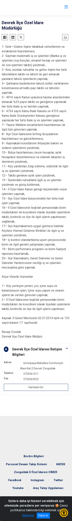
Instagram (37, 480)
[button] (36, 352)
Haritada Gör (36, 387)
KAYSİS (60, 464)
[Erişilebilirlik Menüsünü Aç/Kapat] (64, 513)
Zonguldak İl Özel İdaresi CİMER (35, 472)
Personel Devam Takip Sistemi (26, 464)
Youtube (18, 488)
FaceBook (14, 480)
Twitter (58, 480)
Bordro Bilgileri (34, 456)
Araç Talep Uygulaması (48, 488)
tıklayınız (28, 515)
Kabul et (43, 515)
